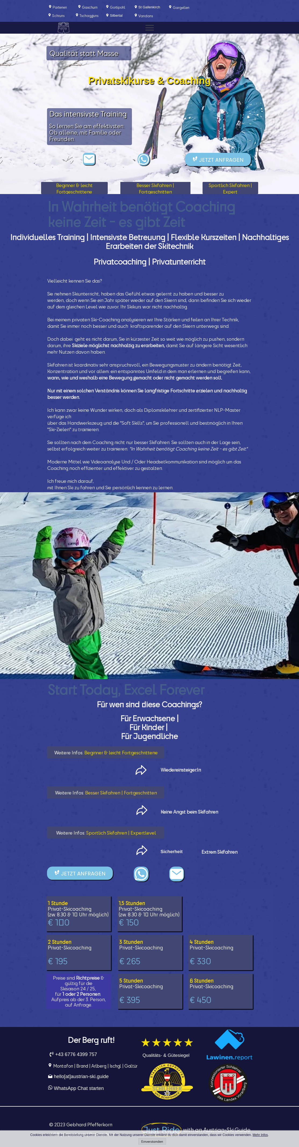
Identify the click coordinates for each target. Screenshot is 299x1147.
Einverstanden (152, 1141)
